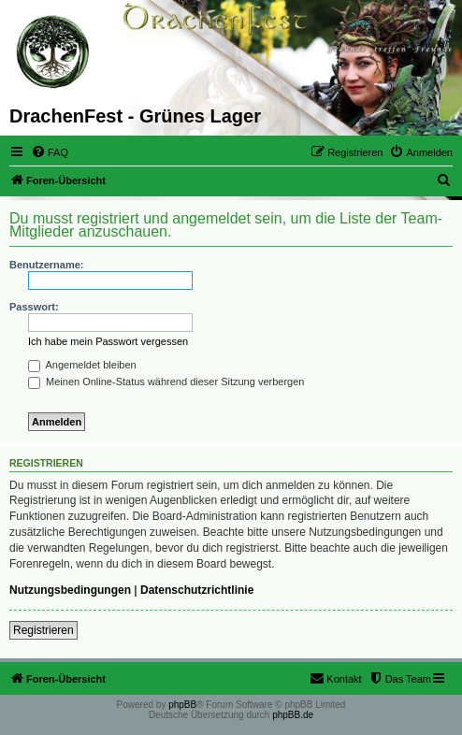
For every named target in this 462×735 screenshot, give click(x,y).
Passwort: (34, 306)
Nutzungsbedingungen (70, 590)
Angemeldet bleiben (82, 364)
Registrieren (43, 630)
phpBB (182, 704)
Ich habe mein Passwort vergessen (108, 341)
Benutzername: (46, 264)
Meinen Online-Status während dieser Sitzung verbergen (166, 381)
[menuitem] (49, 152)
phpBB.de (292, 715)
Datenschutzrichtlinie (196, 590)
